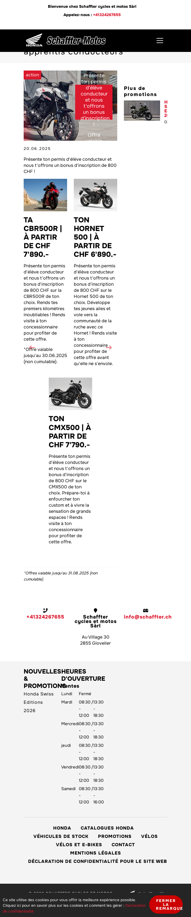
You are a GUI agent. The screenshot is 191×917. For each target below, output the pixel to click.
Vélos (149, 836)
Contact (123, 845)
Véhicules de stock (61, 836)
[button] (109, 348)
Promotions (115, 836)
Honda (62, 828)
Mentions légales (95, 853)
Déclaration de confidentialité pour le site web (97, 861)
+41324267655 (107, 14)
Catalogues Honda (107, 828)
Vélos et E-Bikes (79, 845)
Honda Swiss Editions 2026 (165, 109)
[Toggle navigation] (159, 40)
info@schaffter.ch (148, 617)
